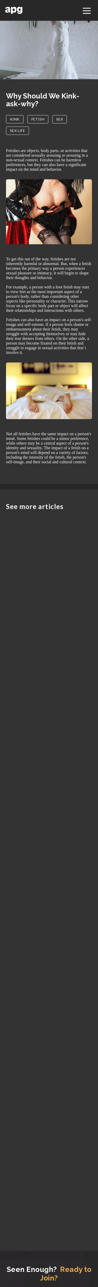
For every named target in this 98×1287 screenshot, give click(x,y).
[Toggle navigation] (86, 10)
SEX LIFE (17, 130)
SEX (59, 119)
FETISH (37, 119)
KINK (15, 119)
